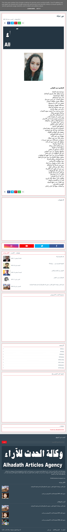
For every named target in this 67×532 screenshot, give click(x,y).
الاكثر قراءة (6, 253)
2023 (61, 357)
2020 (61, 365)
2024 (61, 354)
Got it (38, 8)
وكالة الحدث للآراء (6, 529)
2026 (62, 349)
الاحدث (12, 253)
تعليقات (18, 253)
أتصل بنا (63, 529)
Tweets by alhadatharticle (57, 429)
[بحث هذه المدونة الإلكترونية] (36, 442)
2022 (61, 359)
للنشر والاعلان (56, 529)
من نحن (49, 529)
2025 (62, 351)
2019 (61, 367)
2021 (61, 362)
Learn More (31, 8)
